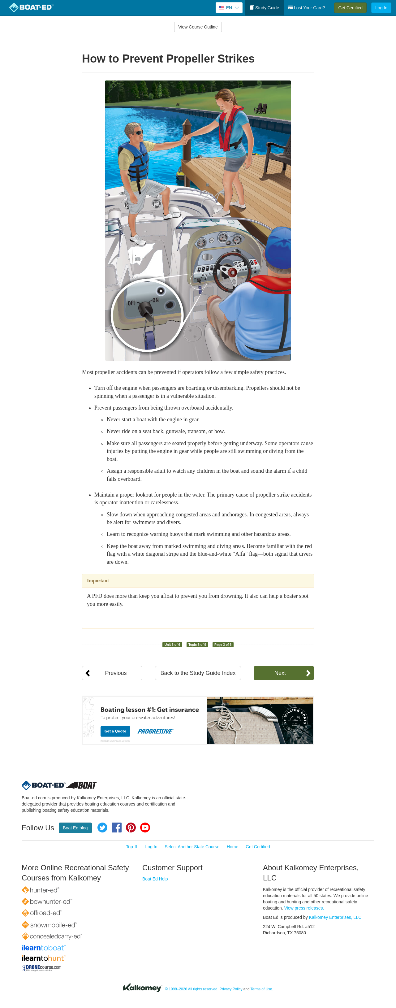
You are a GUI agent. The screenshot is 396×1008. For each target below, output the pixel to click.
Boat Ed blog (75, 827)
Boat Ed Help (155, 878)
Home (232, 846)
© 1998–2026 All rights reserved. (191, 989)
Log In (381, 7)
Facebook (117, 827)
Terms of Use (261, 989)
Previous (116, 673)
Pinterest (131, 827)
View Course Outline (197, 26)
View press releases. (304, 908)
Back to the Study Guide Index (197, 673)
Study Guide (264, 7)
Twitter (102, 827)
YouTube (145, 827)
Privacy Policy (230, 989)
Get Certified (350, 7)
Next (280, 673)
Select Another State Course (192, 846)
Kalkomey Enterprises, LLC (335, 917)
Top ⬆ (132, 846)
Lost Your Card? (306, 7)
